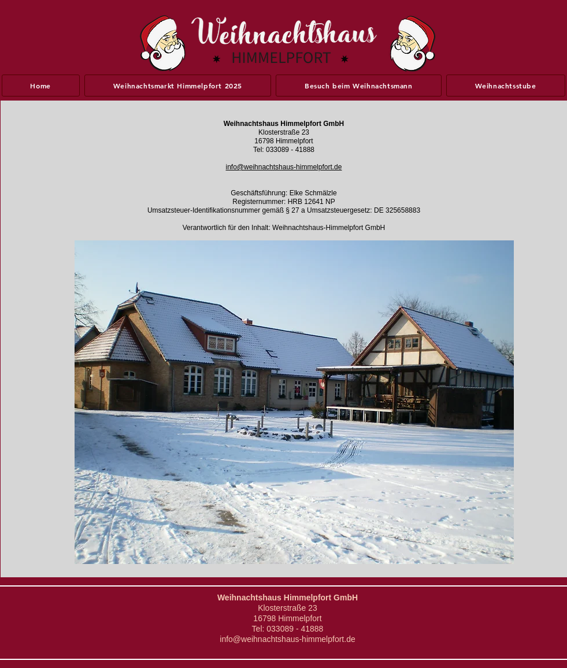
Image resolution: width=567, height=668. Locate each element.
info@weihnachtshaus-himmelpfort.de (284, 167)
